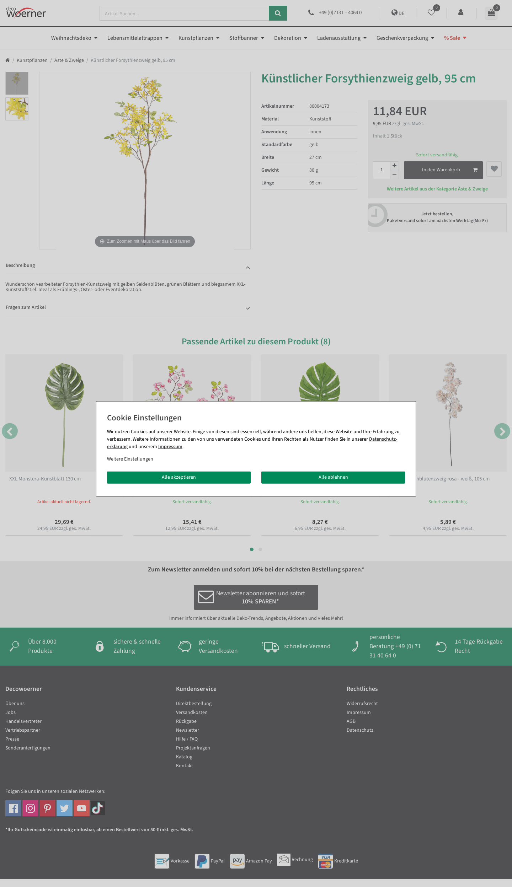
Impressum (170, 446)
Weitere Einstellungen (130, 459)
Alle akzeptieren (179, 477)
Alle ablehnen (333, 477)
